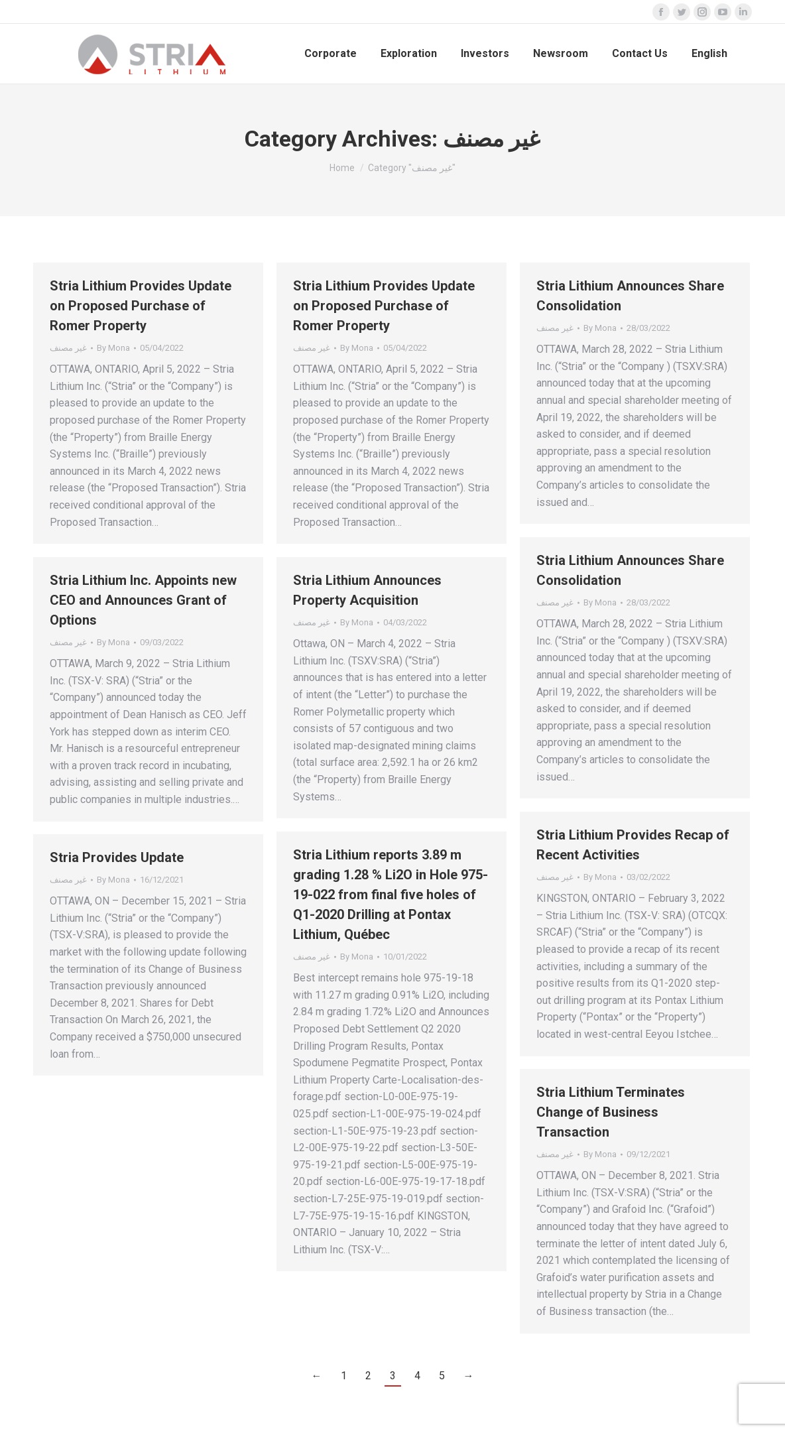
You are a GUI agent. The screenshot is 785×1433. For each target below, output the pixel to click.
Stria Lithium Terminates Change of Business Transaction (610, 1112)
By (113, 348)
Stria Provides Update (117, 857)
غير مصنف (68, 348)
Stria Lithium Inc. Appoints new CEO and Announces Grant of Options (143, 600)
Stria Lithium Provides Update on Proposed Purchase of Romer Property (140, 306)
